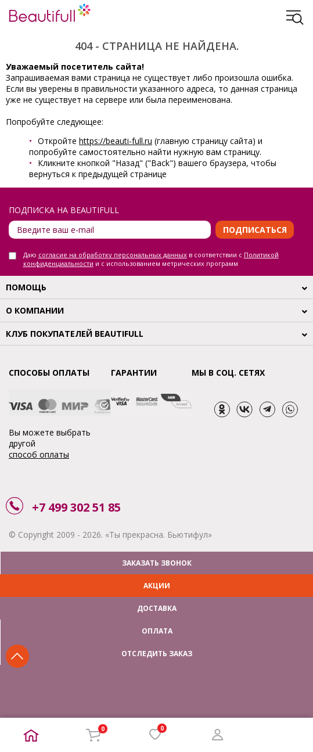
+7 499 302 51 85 (76, 507)
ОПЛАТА (157, 631)
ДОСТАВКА (157, 608)
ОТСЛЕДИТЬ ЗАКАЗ (156, 654)
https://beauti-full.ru (115, 140)
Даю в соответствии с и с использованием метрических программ (151, 259)
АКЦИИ (156, 586)
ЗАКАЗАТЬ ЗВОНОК (157, 563)
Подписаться (255, 229)
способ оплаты (39, 454)
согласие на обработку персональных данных (112, 254)
